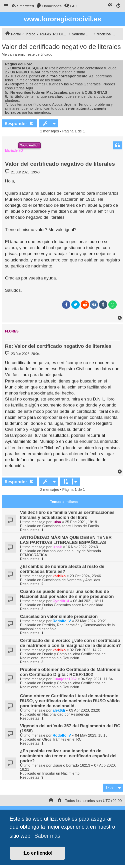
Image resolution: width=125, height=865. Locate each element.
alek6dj (59, 710)
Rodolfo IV (62, 621)
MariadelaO (14, 150)
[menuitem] (22, 6)
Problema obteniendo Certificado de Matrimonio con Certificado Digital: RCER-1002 (70, 672)
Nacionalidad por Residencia (65, 714)
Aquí (29, 88)
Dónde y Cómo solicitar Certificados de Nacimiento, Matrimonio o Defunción (63, 656)
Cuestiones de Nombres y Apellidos (71, 580)
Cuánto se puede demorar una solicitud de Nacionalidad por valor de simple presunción (67, 594)
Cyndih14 (61, 601)
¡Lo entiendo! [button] (37, 853)
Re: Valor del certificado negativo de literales (58, 346)
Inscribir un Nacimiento (61, 773)
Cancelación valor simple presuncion (59, 616)
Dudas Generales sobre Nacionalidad (72, 605)
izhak (57, 547)
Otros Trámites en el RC (62, 739)
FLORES (12, 331)
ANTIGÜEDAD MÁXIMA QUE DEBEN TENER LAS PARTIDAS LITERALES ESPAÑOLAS (66, 540)
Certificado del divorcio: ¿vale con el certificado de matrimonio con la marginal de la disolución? (70, 643)
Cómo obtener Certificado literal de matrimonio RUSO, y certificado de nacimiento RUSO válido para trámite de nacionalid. (70, 700)
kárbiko (59, 576)
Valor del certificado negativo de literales (61, 46)
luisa (57, 522)
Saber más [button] (47, 836)
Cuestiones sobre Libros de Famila (70, 526)
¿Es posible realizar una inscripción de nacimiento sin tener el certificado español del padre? (68, 755)
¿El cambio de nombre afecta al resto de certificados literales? (62, 569)
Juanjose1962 (65, 679)
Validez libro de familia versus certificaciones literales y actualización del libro (67, 515)
